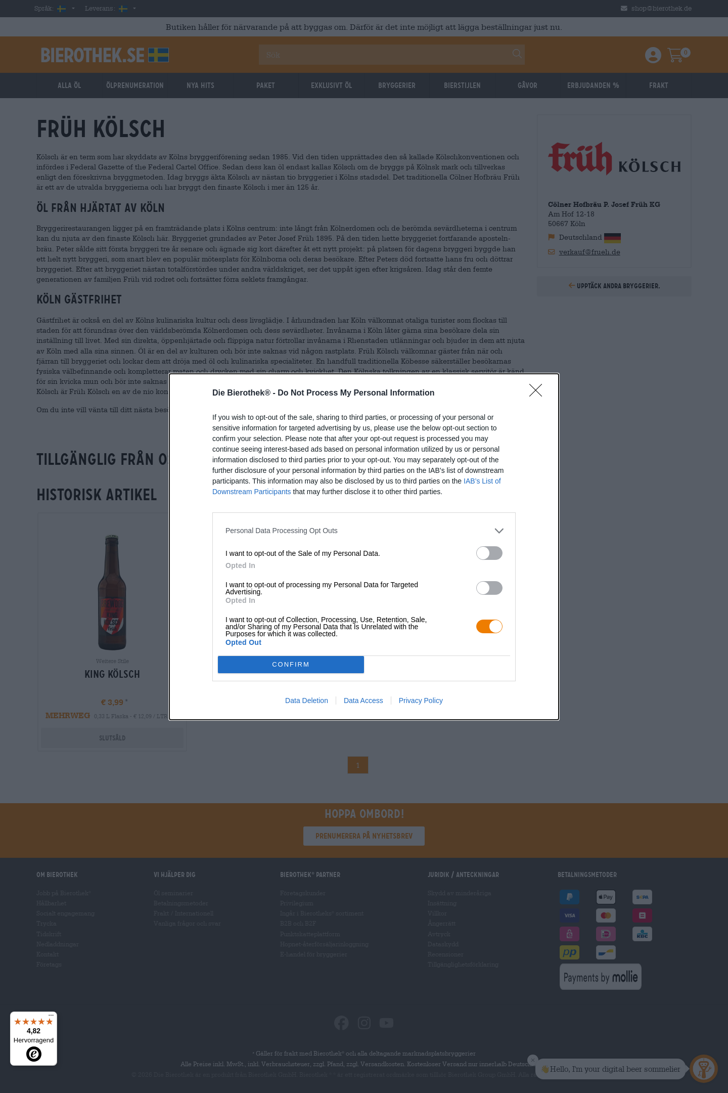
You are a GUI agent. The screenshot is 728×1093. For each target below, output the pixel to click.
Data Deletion (306, 700)
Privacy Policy (421, 700)
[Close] (539, 393)
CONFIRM (291, 664)
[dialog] (364, 547)
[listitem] (364, 531)
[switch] (489, 553)
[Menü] (51, 1018)
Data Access (363, 700)
